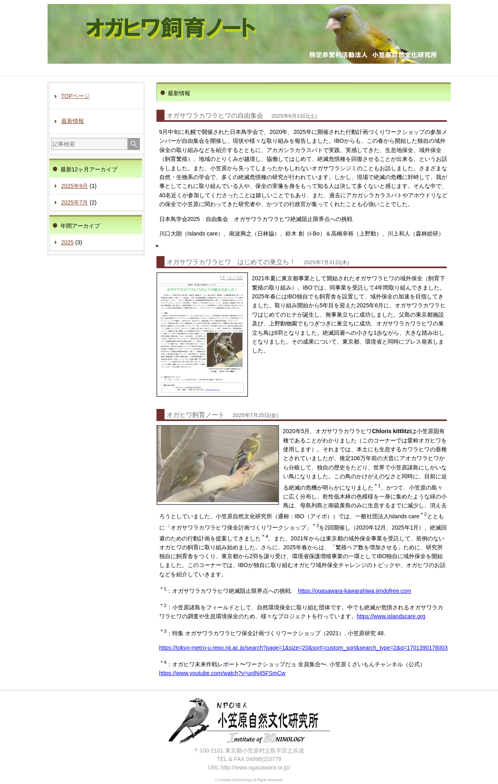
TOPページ (75, 96)
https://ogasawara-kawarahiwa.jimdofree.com (354, 591)
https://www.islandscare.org (391, 616)
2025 (67, 242)
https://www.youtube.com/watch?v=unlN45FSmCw (222, 673)
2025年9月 (74, 186)
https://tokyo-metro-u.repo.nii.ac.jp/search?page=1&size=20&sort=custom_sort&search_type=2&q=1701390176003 (303, 647)
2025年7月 (74, 202)
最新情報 (72, 121)
